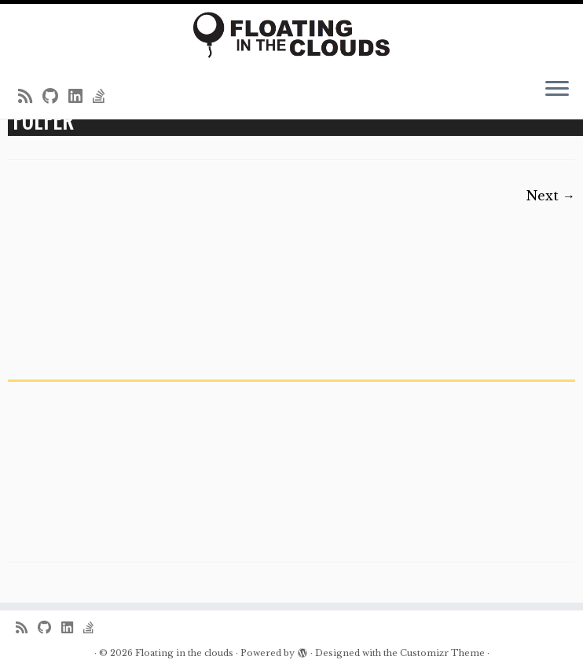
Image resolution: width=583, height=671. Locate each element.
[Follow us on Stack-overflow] (104, 96)
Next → (550, 196)
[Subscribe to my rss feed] (30, 96)
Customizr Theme (442, 652)
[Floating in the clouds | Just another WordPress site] (291, 35)
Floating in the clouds (184, 652)
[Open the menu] (557, 90)
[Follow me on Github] (55, 96)
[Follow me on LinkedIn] (80, 96)
